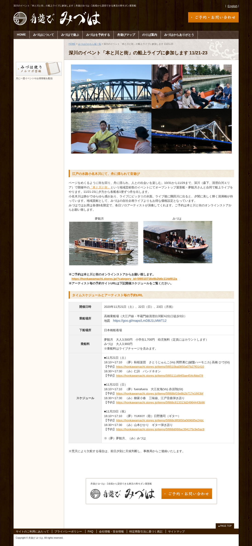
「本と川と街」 (100, 187)
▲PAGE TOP (225, 526)
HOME (21, 34)
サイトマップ (176, 531)
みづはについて (43, 34)
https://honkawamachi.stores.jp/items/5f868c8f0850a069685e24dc (160, 420)
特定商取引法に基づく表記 (145, 531)
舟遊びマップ (126, 34)
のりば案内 (149, 34)
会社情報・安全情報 (111, 531)
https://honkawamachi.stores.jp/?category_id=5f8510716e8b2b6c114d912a (124, 278)
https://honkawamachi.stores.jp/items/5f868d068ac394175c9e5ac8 (160, 429)
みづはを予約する (98, 34)
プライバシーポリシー (68, 531)
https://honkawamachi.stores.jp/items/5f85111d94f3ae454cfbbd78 (159, 375)
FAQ (90, 531)
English (233, 6)
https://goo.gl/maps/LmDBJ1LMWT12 (140, 320)
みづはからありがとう (179, 34)
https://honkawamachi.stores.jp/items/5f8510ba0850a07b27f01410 (160, 366)
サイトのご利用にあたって (32, 531)
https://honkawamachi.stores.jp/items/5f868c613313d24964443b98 (160, 402)
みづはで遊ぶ (70, 34)
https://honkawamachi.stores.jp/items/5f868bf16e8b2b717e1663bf (159, 393)
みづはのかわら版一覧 (89, 44)
